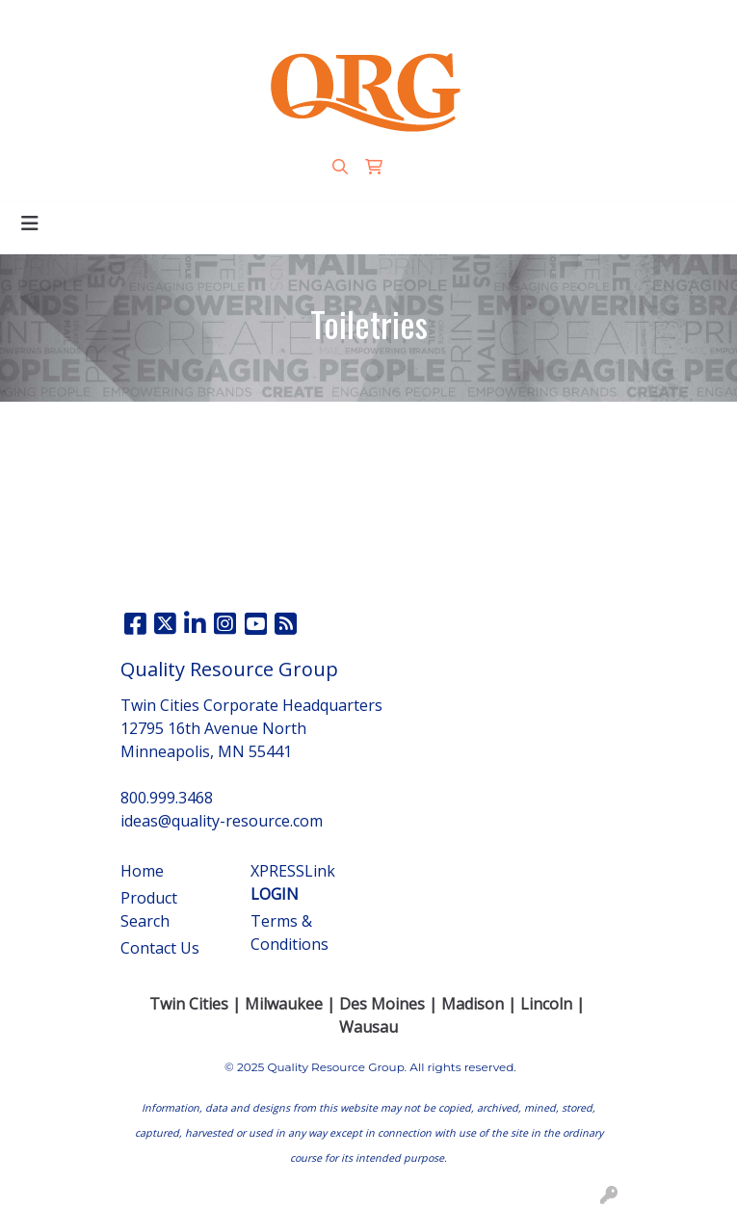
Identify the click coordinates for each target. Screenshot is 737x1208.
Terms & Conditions (289, 932)
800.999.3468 (255, 21)
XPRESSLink (292, 882)
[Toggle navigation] (30, 223)
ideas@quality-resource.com (417, 21)
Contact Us (159, 948)
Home (142, 870)
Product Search (148, 909)
